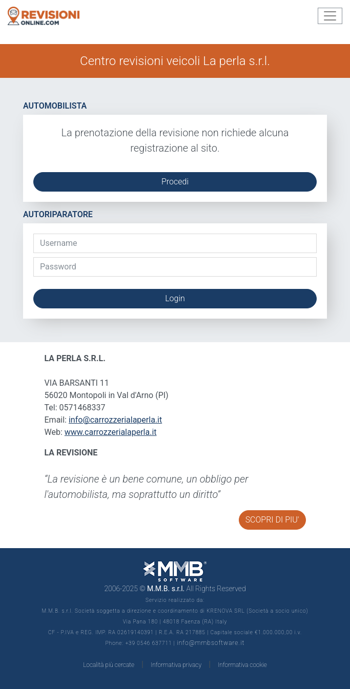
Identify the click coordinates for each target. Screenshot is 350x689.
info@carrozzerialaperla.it (115, 420)
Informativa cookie (242, 665)
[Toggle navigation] (330, 16)
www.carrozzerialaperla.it (111, 432)
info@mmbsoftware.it (210, 642)
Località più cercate (108, 665)
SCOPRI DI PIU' (272, 520)
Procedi (175, 181)
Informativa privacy (176, 665)
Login (175, 298)
